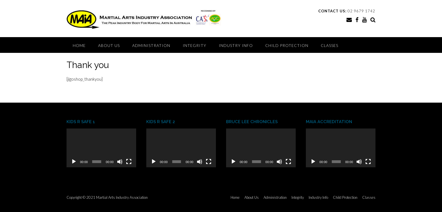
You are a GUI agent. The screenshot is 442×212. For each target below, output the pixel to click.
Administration (151, 45)
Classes (329, 45)
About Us (109, 45)
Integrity (194, 45)
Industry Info (236, 45)
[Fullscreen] (129, 161)
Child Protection (286, 45)
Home (79, 45)
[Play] (74, 161)
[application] (101, 148)
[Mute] (120, 161)
